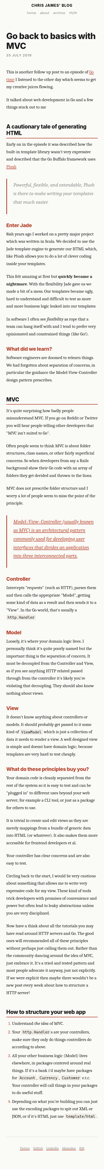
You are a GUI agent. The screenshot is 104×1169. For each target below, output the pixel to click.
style (73, 13)
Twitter (25, 1148)
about (45, 13)
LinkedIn (52, 1148)
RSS (81, 1148)
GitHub (38, 1148)
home (31, 13)
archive (59, 13)
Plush (11, 166)
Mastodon (69, 1148)
